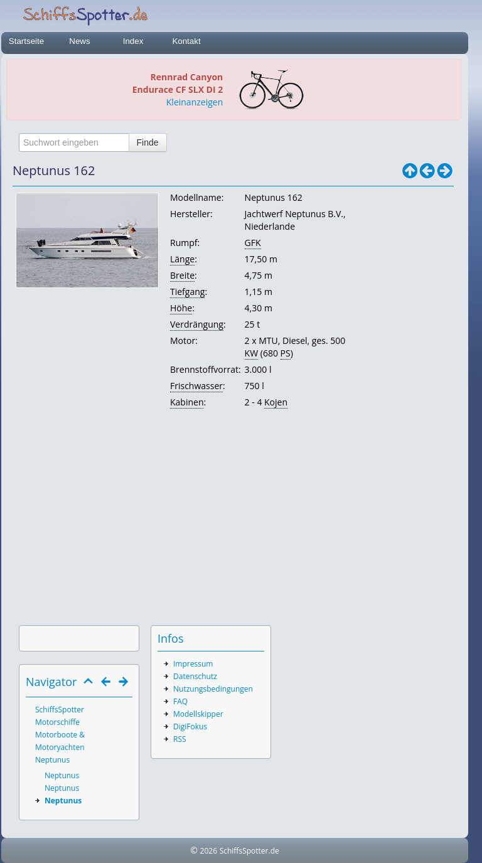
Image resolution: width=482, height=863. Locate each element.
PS (286, 353)
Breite (182, 275)
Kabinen (186, 402)
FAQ (180, 701)
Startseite (26, 41)
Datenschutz (195, 676)
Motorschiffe (57, 722)
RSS (179, 739)
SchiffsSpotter (59, 709)
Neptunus (52, 759)
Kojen (275, 402)
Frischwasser (196, 386)
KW (252, 353)
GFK (253, 243)
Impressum (193, 663)
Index (133, 41)
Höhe (181, 308)
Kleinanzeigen (194, 102)
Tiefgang (187, 291)
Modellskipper (198, 714)
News (79, 41)
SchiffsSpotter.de (249, 850)
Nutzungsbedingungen (213, 688)
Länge (182, 259)
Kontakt (186, 41)
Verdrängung (196, 324)
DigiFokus (190, 726)
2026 (208, 850)
